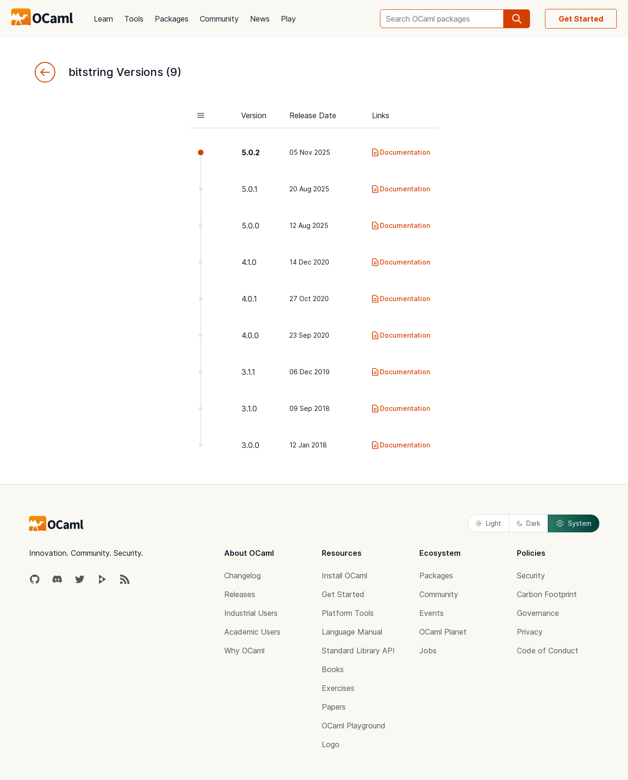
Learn (103, 18)
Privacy (530, 631)
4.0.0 (250, 335)
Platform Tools (348, 613)
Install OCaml (344, 575)
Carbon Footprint (547, 594)
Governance (538, 613)
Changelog (242, 575)
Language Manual (352, 631)
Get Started (581, 18)
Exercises (338, 688)
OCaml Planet (443, 631)
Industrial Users (251, 613)
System (573, 523)
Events (431, 613)
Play (288, 18)
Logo (331, 744)
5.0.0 (250, 225)
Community (219, 18)
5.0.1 (249, 189)
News (260, 18)
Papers (334, 707)
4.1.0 (249, 262)
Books (333, 669)
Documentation (400, 152)
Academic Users (252, 631)
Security (531, 575)
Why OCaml (244, 650)
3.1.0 (249, 408)
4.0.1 (249, 298)
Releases (239, 594)
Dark (528, 523)
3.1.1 (248, 372)
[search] (517, 18)
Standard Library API (358, 650)
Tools (134, 18)
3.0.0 (250, 445)
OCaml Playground (354, 725)
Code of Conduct (547, 650)
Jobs (428, 650)
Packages (172, 18)
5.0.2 (251, 152)
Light (488, 523)
